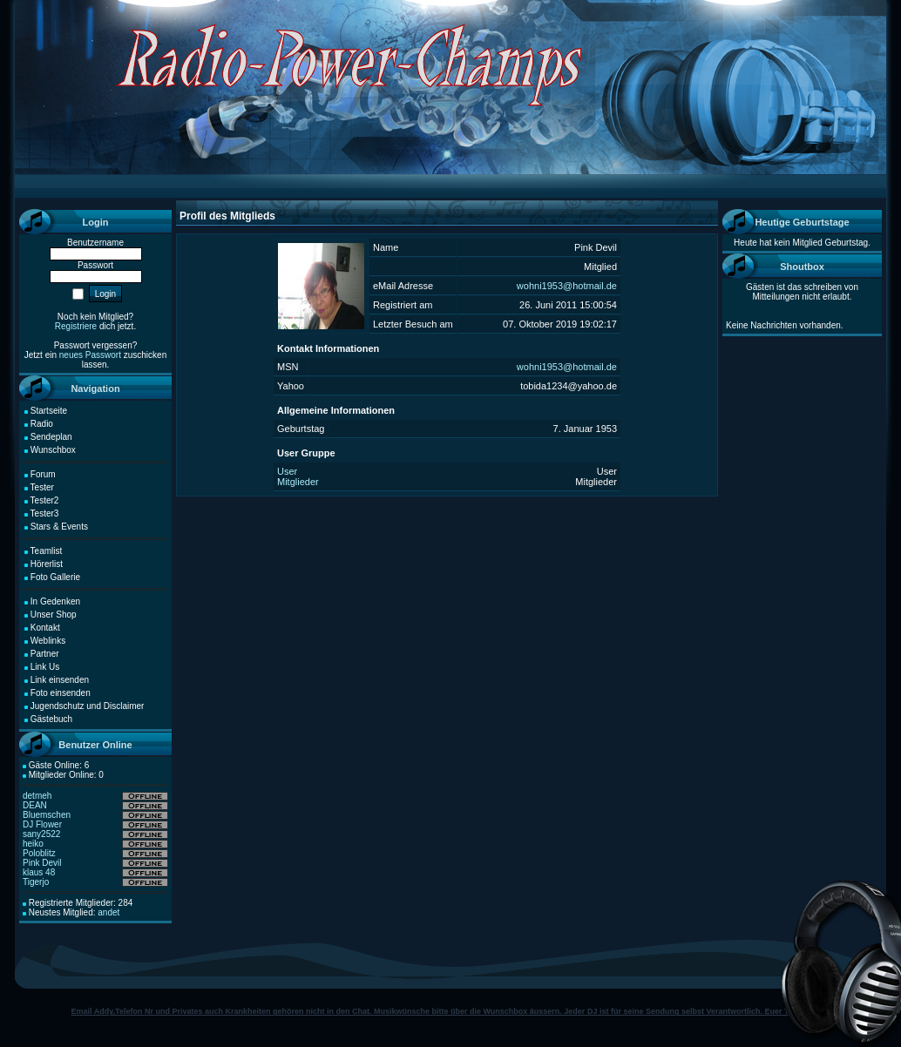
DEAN (35, 805)
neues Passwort (90, 355)
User (287, 471)
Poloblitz (39, 853)
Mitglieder (298, 481)
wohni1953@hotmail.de (567, 285)
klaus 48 (39, 872)
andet (108, 912)
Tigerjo (36, 882)
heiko (33, 843)
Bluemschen (47, 815)
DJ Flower (42, 824)
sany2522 (41, 834)
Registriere (76, 326)
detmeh (37, 795)
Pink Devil (42, 863)
